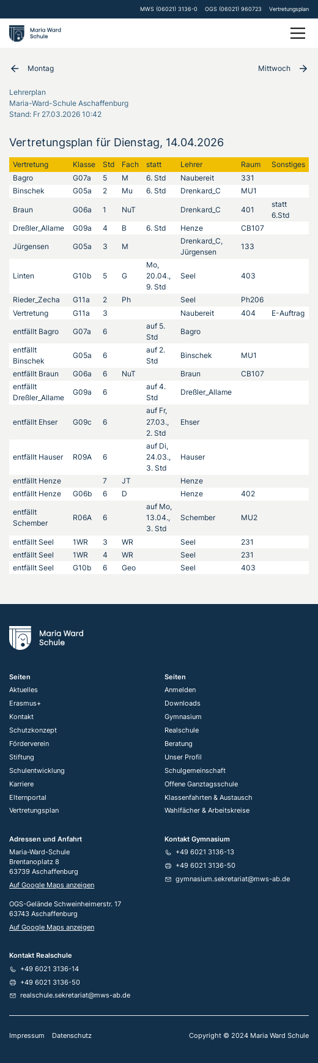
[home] (37, 33)
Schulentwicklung (37, 771)
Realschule (182, 730)
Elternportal (27, 798)
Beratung (179, 744)
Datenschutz (72, 1036)
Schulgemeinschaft (195, 771)
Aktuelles (23, 690)
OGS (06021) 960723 (233, 9)
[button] (296, 33)
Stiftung (21, 757)
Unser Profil (183, 757)
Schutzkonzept (33, 730)
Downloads (183, 703)
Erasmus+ (25, 703)
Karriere (21, 784)
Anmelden (180, 690)
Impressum (27, 1036)
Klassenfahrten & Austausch (209, 798)
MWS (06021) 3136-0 (169, 9)
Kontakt (21, 717)
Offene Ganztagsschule (201, 784)
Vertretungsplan (289, 9)
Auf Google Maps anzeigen (51, 885)
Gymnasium (183, 717)
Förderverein (29, 744)
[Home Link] (46, 638)
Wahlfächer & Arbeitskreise (207, 811)
